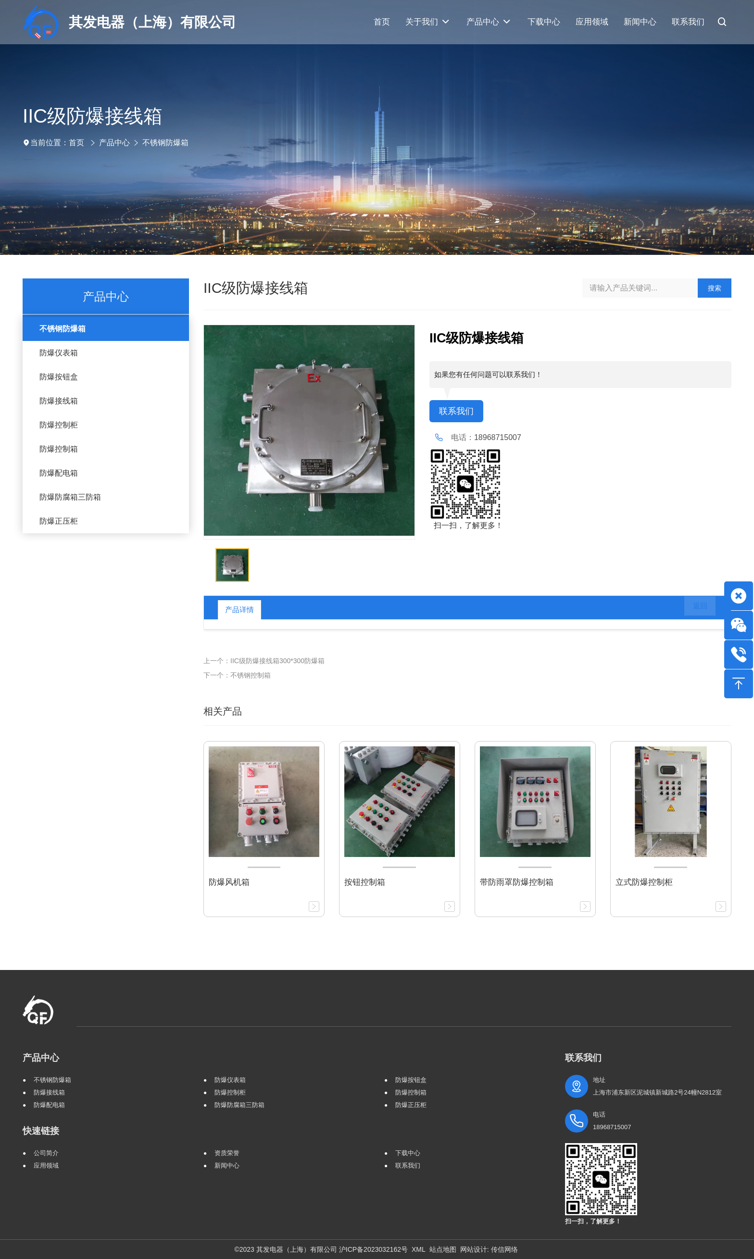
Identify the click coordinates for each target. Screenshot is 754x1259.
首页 (76, 142)
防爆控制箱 (58, 449)
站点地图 (442, 1249)
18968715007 (497, 438)
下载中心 (407, 1153)
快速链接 (41, 1131)
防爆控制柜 (58, 425)
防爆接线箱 (58, 401)
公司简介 (46, 1153)
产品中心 (114, 142)
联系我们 (458, 411)
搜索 (714, 288)
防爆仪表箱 (58, 353)
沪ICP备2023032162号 (373, 1249)
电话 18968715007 (612, 1121)
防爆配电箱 (58, 473)
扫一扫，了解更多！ (466, 526)
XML (419, 1249)
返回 (693, 610)
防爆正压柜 (58, 521)
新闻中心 (226, 1165)
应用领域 (46, 1165)
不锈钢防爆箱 (165, 142)
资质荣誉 (226, 1153)
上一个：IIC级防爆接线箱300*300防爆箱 (264, 661)
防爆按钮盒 (58, 377)
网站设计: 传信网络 (489, 1249)
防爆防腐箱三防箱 (70, 497)
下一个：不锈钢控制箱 (237, 675)
